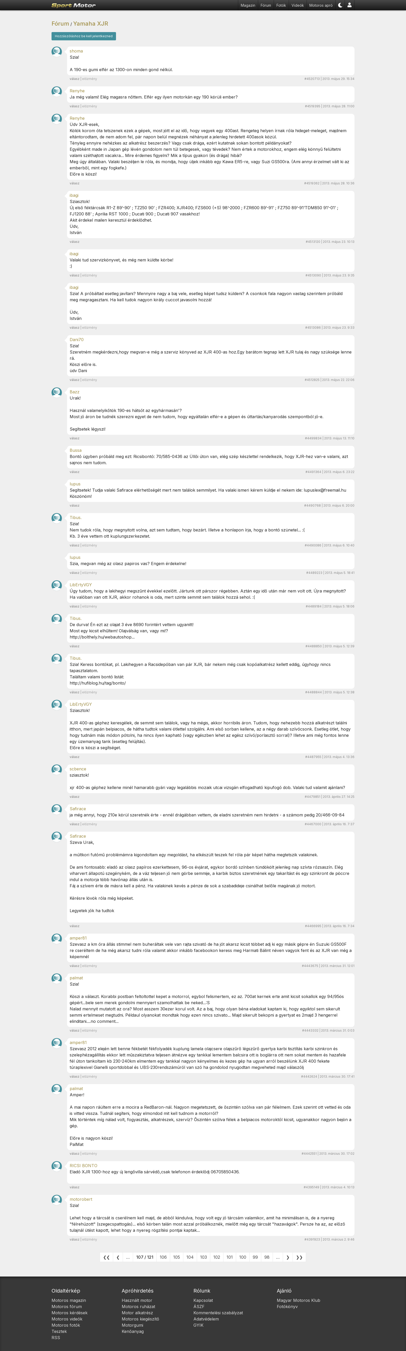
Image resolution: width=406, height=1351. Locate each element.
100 (242, 1257)
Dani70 (77, 339)
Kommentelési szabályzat (218, 1312)
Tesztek (59, 1331)
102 (216, 1257)
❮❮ (106, 1257)
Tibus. (76, 517)
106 (163, 1257)
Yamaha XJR (90, 23)
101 (230, 1257)
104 (190, 1257)
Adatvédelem (206, 1319)
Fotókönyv (287, 1306)
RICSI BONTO (83, 1165)
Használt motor (137, 1300)
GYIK (198, 1325)
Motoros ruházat (138, 1306)
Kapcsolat (203, 1300)
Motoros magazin (69, 1300)
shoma (76, 51)
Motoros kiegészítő (140, 1319)
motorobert (81, 1199)
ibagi (74, 195)
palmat (76, 977)
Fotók (281, 5)
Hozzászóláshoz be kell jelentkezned (84, 36)
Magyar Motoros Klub (298, 1300)
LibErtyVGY (81, 584)
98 (267, 1257)
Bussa (76, 450)
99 (255, 1257)
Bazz (74, 391)
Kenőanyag (133, 1331)
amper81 (78, 938)
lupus (75, 483)
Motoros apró (321, 5)
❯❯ (299, 1257)
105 (176, 1257)
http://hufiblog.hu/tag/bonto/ (98, 683)
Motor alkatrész (137, 1312)
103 (203, 1257)
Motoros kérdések (70, 1312)
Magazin (248, 5)
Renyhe (77, 90)
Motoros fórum (67, 1306)
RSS (56, 1337)
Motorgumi (132, 1325)
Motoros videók (67, 1319)
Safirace (78, 808)
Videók (298, 5)
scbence (78, 768)
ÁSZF (199, 1306)
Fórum (266, 5)
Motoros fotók (66, 1325)
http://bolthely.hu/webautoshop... (102, 637)
